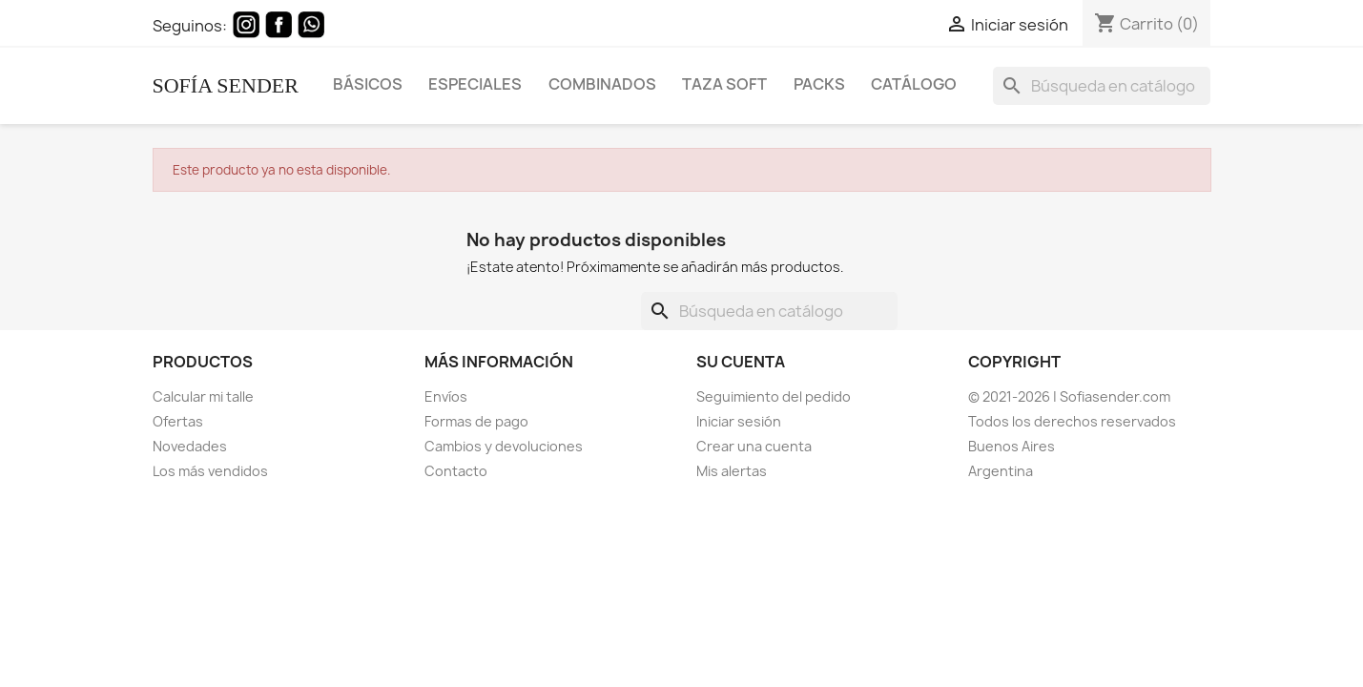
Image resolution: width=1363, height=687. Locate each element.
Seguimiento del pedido (773, 396)
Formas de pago (476, 421)
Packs (819, 83)
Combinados (602, 83)
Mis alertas (731, 471)
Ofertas (178, 421)
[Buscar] (1102, 86)
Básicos (368, 83)
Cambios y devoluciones (503, 446)
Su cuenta (740, 361)
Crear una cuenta (754, 446)
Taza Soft (724, 83)
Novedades (190, 446)
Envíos (445, 396)
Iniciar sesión (738, 421)
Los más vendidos (210, 471)
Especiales (475, 83)
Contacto (455, 471)
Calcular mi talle (203, 396)
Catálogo (914, 83)
